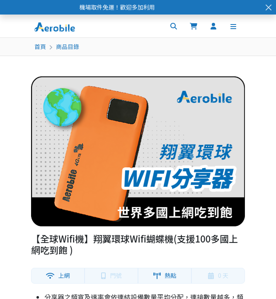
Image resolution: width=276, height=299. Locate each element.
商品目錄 (67, 46)
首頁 (40, 46)
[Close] (268, 7)
